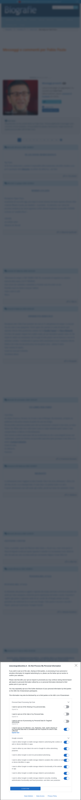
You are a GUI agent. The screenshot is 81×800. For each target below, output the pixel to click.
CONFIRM (25, 788)
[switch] (66, 706)
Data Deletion (28, 796)
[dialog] (40, 731)
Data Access (40, 796)
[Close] (77, 666)
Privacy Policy (52, 796)
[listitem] (40, 702)
